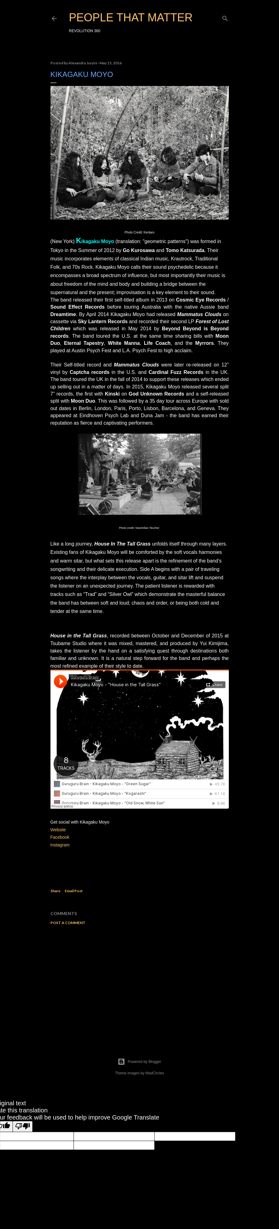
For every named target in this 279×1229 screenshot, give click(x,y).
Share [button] (55, 891)
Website (58, 829)
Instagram (60, 844)
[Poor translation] (23, 1126)
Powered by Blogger (139, 1061)
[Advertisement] (139, 983)
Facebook (59, 837)
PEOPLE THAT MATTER (131, 17)
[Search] (225, 17)
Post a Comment (67, 922)
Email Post (74, 891)
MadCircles (155, 1073)
